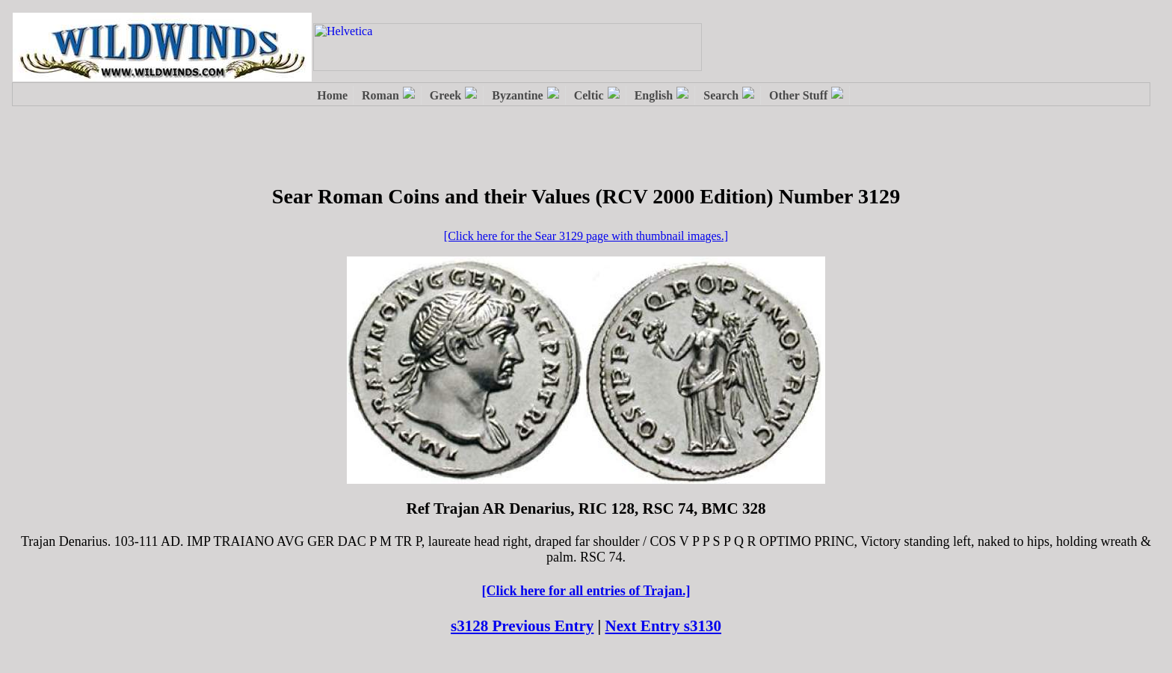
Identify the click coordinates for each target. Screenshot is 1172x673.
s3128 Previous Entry (522, 626)
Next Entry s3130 (663, 626)
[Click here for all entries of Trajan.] (585, 590)
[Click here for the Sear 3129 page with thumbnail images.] (586, 236)
